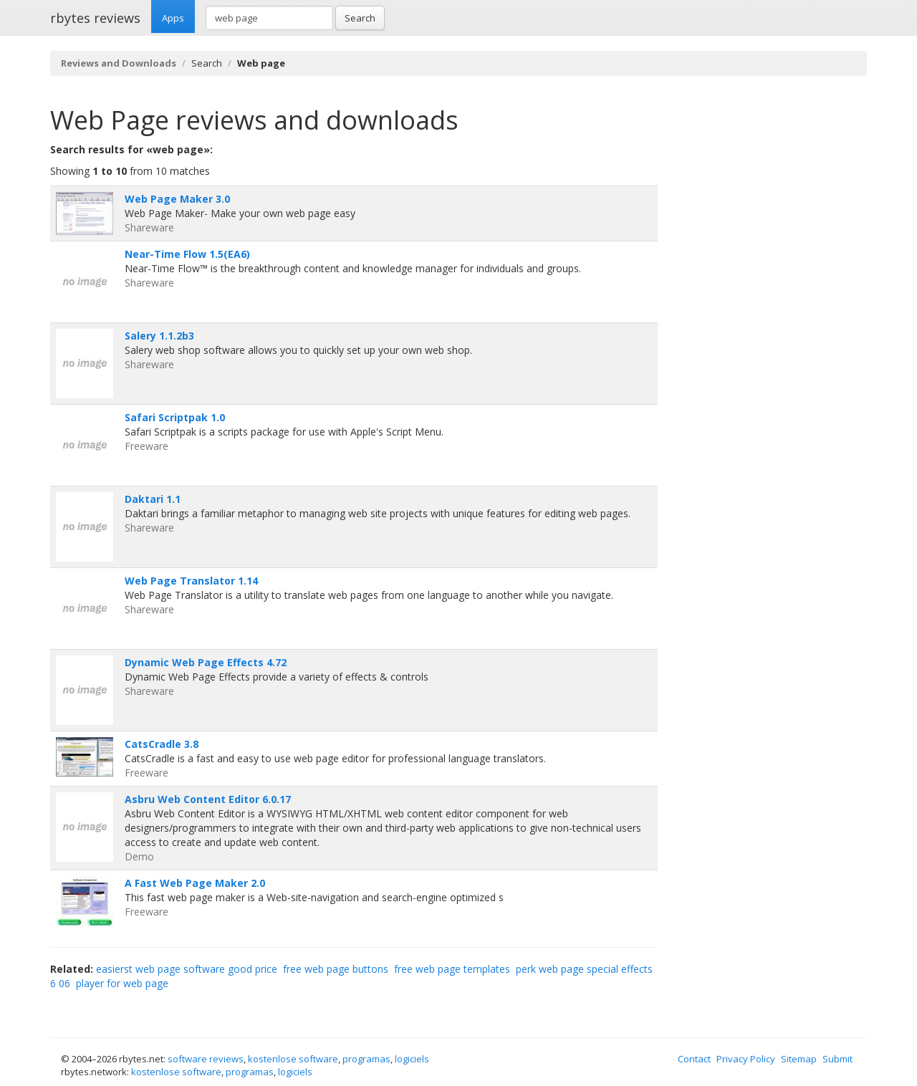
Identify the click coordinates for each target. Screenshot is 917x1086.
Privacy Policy (745, 1058)
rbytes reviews (95, 18)
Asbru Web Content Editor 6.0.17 (208, 799)
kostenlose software (293, 1058)
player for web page (122, 983)
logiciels (412, 1058)
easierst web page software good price (186, 969)
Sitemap (799, 1058)
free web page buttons (335, 969)
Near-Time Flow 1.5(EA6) (187, 254)
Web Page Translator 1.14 (191, 580)
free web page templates (452, 969)
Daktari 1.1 (153, 499)
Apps (173, 17)
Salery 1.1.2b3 (159, 335)
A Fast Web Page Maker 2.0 (195, 883)
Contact (694, 1058)
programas (366, 1058)
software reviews (206, 1058)
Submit (837, 1058)
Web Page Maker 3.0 (177, 199)
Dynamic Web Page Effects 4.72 (206, 662)
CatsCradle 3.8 (161, 744)
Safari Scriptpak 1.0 (175, 417)
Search (360, 17)
